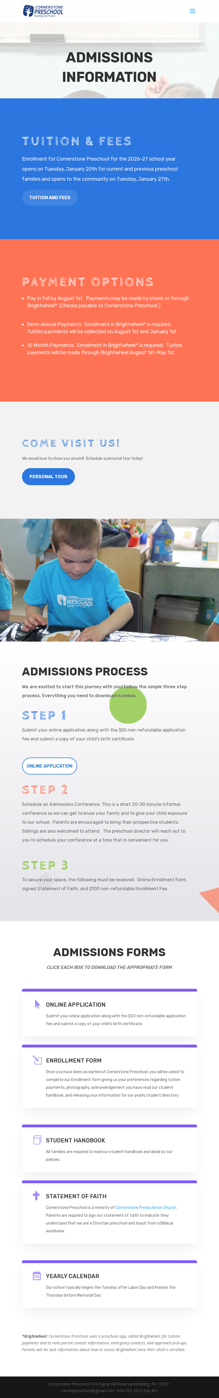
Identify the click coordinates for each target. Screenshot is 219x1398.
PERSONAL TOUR (48, 476)
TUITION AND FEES (49, 197)
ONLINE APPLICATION (49, 766)
